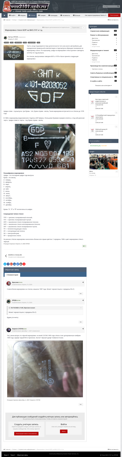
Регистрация (114, 15)
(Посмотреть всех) (105, 141)
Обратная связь (22, 455)
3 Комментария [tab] (12, 275)
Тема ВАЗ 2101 (107, 455)
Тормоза (104, 44)
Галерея (42, 15)
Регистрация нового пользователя (26, 433)
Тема (13, 455)
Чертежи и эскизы (104, 69)
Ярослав (15, 282)
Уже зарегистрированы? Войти (95, 15)
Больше (77, 15)
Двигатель (104, 38)
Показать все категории (103, 85)
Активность (66, 15)
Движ (91, 171)
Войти (64, 431)
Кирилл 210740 (17, 329)
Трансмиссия (104, 40)
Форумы (23, 15)
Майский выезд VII (101, 129)
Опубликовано (22, 284)
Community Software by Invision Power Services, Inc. (64, 454)
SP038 (15, 37)
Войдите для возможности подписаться (56, 27)
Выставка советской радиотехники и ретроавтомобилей (101, 101)
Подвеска (104, 42)
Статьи (32, 15)
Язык (6, 455)
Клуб (13, 15)
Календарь (53, 15)
